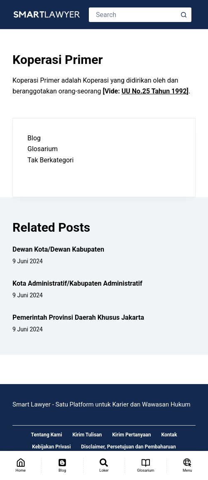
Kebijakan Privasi (51, 447)
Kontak (169, 435)
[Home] (20, 465)
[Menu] (187, 465)
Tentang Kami (46, 435)
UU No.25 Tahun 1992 (154, 91)
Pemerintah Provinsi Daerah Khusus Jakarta (78, 317)
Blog (34, 138)
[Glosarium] (145, 465)
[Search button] (184, 14)
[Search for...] (133, 14)
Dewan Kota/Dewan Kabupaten (58, 249)
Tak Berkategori (50, 160)
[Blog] (62, 465)
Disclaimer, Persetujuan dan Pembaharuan (128, 447)
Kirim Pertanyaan (131, 435)
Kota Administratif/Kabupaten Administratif (77, 283)
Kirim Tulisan (87, 435)
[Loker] (104, 465)
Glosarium (42, 149)
